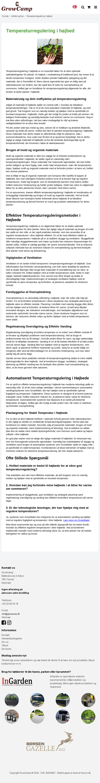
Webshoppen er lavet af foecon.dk (74, 773)
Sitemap (6, 617)
